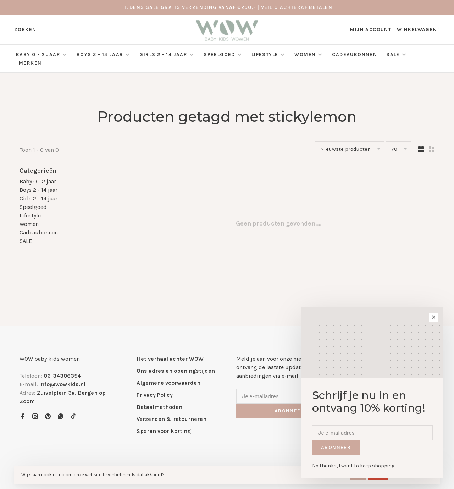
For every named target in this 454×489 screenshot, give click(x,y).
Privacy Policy (155, 394)
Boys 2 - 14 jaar (100, 54)
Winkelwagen (418, 30)
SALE (393, 54)
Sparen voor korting (164, 431)
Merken (30, 63)
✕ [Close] (433, 317)
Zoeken (25, 30)
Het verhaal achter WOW (170, 358)
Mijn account (370, 30)
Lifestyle (264, 54)
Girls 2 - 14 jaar (163, 54)
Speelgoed (219, 54)
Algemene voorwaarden (168, 382)
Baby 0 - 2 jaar (38, 54)
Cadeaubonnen (354, 54)
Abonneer (289, 411)
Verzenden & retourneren (171, 419)
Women (305, 54)
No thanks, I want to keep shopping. (353, 466)
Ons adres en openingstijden (176, 370)
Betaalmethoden (159, 407)
